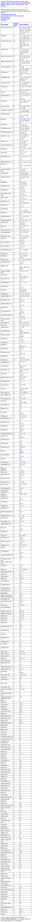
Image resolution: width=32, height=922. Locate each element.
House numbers (24, 24)
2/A (21, 227)
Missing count (16, 24)
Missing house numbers (12, 1)
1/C (24, 474)
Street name (4, 24)
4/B (23, 173)
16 (22, 98)
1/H (24, 156)
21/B (21, 601)
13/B (21, 595)
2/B (21, 187)
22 (24, 98)
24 (23, 30)
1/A (21, 282)
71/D (28, 119)
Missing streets (24, 1)
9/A (21, 611)
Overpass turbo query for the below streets (12, 15)
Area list (3, 1)
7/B (23, 242)
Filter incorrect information (8, 14)
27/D (21, 722)
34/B (26, 120)
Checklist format (5, 18)
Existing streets (10, 4)
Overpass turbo (20, 4)
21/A (21, 27)
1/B (21, 366)
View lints (3, 20)
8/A (21, 30)
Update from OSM (16, 3)
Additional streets (5, 3)
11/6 (22, 426)
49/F (21, 451)
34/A (22, 120)
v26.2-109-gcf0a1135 (11, 917)
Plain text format (5, 17)
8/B (21, 346)
